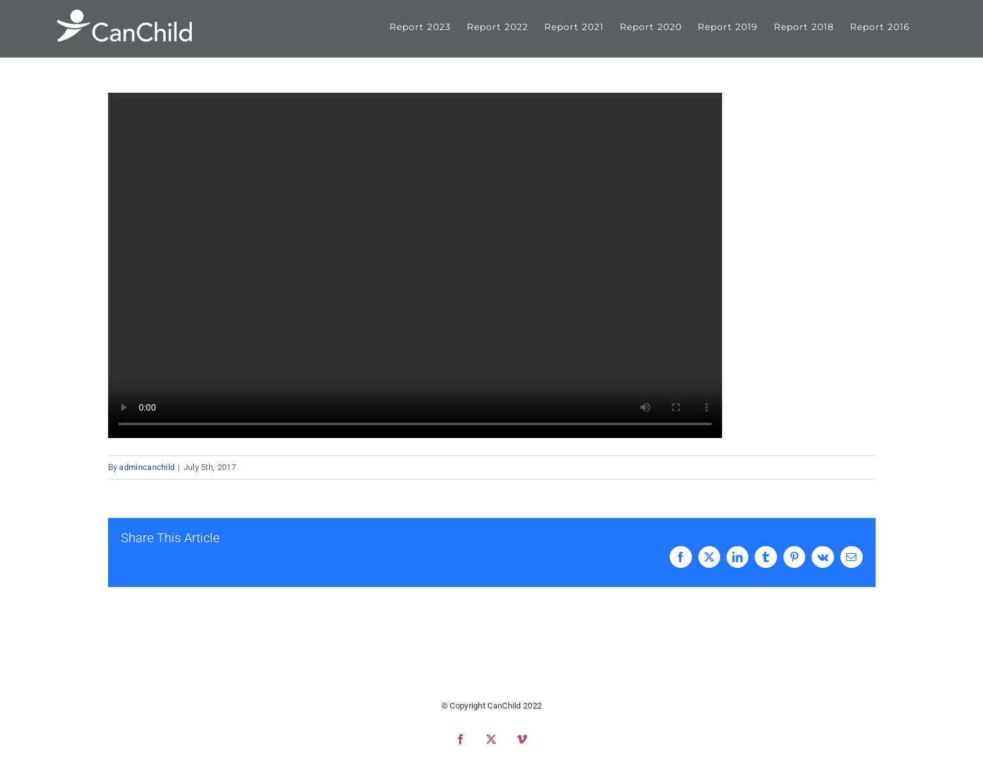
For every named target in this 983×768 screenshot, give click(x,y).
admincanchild (147, 467)
